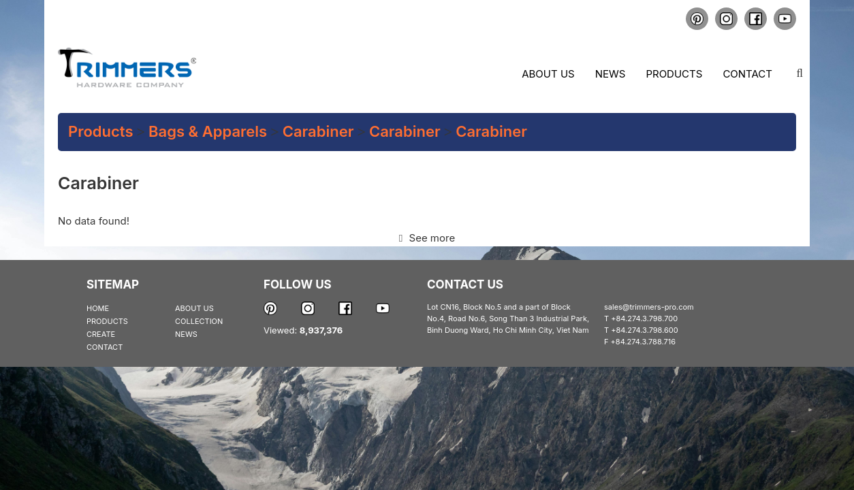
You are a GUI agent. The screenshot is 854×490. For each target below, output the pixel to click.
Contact (747, 73)
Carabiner (318, 131)
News (610, 73)
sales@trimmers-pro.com (649, 307)
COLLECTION (199, 321)
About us (548, 73)
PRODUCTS (107, 321)
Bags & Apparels (207, 131)
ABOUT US (194, 308)
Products (674, 73)
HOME (97, 308)
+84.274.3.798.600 (644, 330)
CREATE (100, 334)
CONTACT (104, 347)
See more (427, 237)
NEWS (186, 334)
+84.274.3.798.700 (644, 318)
